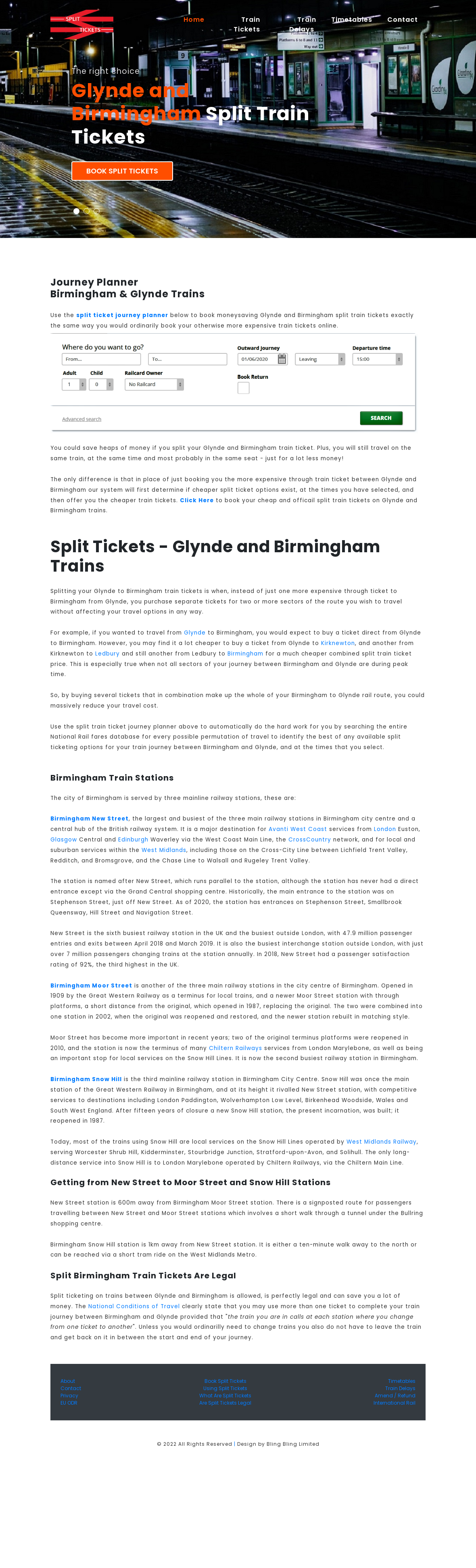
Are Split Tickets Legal (225, 1402)
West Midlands (164, 850)
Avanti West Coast (298, 829)
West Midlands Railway (382, 1142)
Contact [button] (402, 19)
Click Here (197, 500)
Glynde (195, 633)
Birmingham (245, 654)
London (385, 829)
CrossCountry (309, 840)
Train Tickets (247, 24)
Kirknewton (338, 643)
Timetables (351, 19)
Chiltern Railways (235, 1048)
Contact (71, 1388)
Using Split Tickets (225, 1388)
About (68, 1381)
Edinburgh (133, 840)
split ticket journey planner (122, 315)
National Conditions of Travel (134, 1306)
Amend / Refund (395, 1395)
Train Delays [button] (302, 24)
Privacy (69, 1395)
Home (198, 19)
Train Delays (400, 1388)
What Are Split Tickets (225, 1395)
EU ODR (69, 1402)
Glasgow (63, 840)
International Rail (394, 1402)
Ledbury (107, 654)
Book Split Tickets (122, 171)
